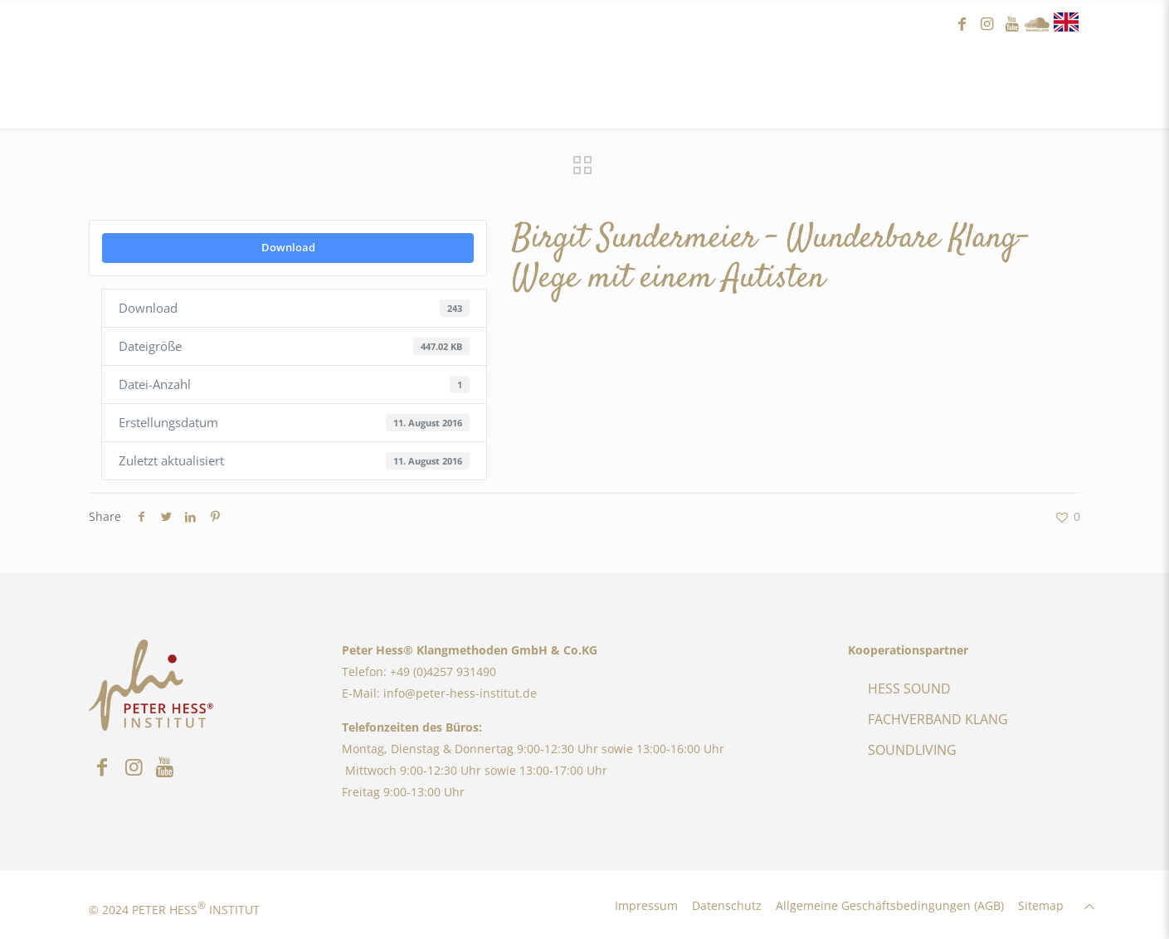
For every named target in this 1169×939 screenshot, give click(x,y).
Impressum (646, 905)
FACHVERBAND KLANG (938, 719)
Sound (1037, 24)
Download (288, 247)
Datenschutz (727, 905)
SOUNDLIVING (912, 750)
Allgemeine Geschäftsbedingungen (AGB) (890, 905)
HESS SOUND (909, 688)
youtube (1012, 24)
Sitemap (1041, 905)
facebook (962, 24)
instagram (987, 24)
